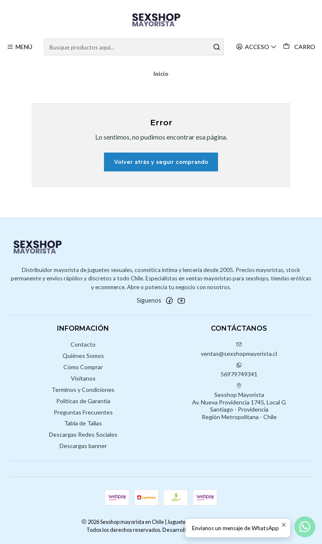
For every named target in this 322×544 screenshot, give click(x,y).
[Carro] (299, 47)
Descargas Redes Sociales (83, 434)
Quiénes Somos (83, 355)
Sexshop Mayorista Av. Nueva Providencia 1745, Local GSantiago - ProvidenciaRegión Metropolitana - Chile (239, 401)
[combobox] (133, 47)
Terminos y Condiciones (83, 389)
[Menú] (19, 47)
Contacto (83, 344)
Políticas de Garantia (83, 400)
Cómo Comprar (83, 366)
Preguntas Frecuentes (83, 412)
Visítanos (83, 378)
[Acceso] (256, 47)
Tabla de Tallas (83, 423)
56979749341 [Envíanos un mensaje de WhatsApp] (239, 370)
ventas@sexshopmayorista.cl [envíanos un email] (239, 349)
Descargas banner (83, 445)
